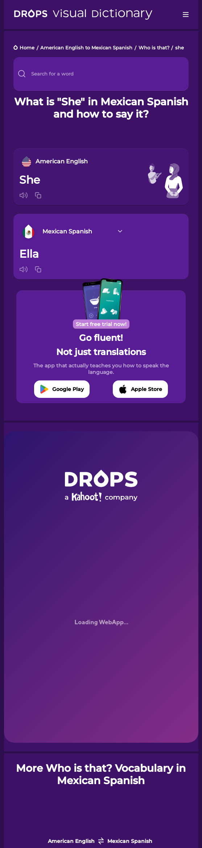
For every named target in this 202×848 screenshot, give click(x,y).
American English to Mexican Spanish (86, 48)
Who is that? (154, 48)
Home (27, 48)
